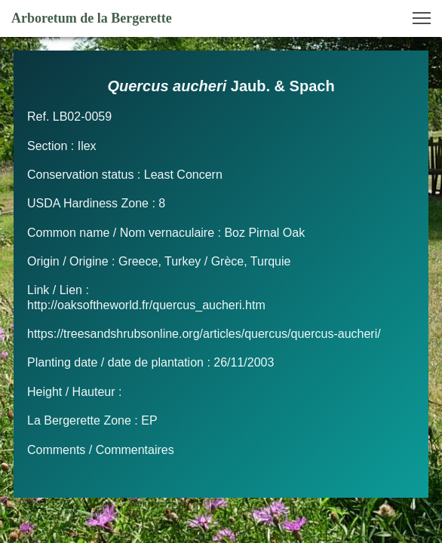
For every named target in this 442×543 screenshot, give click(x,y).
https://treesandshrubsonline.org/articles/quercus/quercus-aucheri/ (204, 333)
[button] (421, 18)
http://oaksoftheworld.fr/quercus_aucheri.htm (146, 305)
